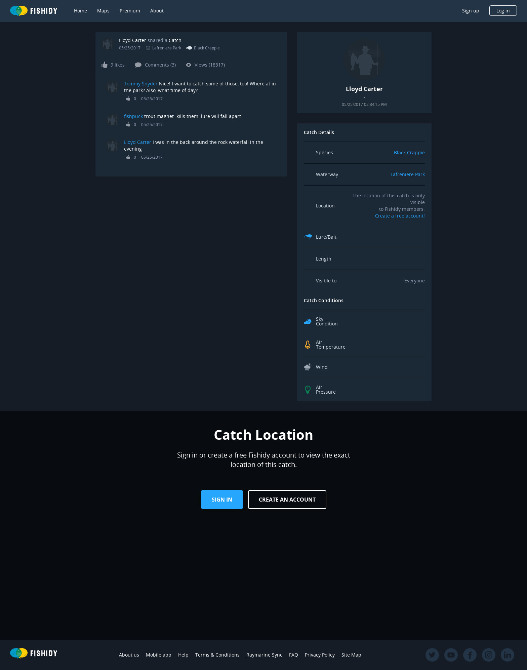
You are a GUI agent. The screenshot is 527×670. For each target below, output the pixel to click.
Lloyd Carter (132, 40)
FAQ (293, 655)
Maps (103, 10)
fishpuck (133, 116)
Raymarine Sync (264, 655)
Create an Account (287, 499)
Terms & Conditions (217, 655)
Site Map (351, 655)
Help (183, 655)
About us (129, 655)
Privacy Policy (320, 655)
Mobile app (158, 655)
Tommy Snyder (141, 83)
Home (80, 10)
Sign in (222, 499)
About (157, 10)
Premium (130, 10)
